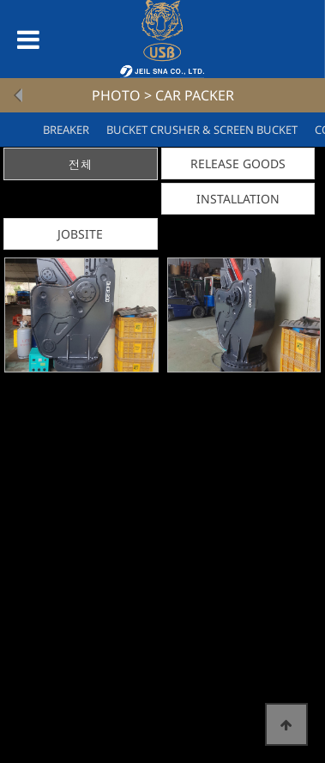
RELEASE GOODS (238, 163)
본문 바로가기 (0, 0)
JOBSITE (80, 234)
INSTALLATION (238, 199)
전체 (81, 164)
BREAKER (66, 129)
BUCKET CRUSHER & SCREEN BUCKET (202, 129)
